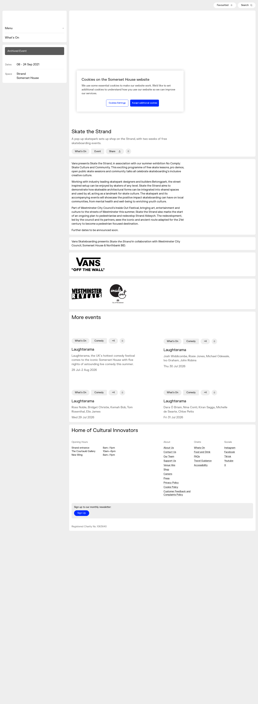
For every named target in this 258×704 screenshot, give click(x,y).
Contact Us (170, 452)
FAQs (197, 456)
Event (97, 151)
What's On (12, 37)
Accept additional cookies (144, 103)
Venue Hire (169, 465)
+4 (113, 340)
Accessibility (201, 465)
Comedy (99, 340)
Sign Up (81, 513)
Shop (166, 469)
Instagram (229, 447)
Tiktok (227, 456)
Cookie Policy (171, 487)
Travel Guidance (203, 460)
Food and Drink (202, 452)
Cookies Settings (117, 103)
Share (115, 151)
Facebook (229, 452)
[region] (130, 91)
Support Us (170, 460)
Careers (168, 474)
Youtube (228, 460)
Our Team (169, 456)
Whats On (199, 447)
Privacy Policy (171, 482)
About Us (169, 447)
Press (166, 478)
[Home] (34, 18)
